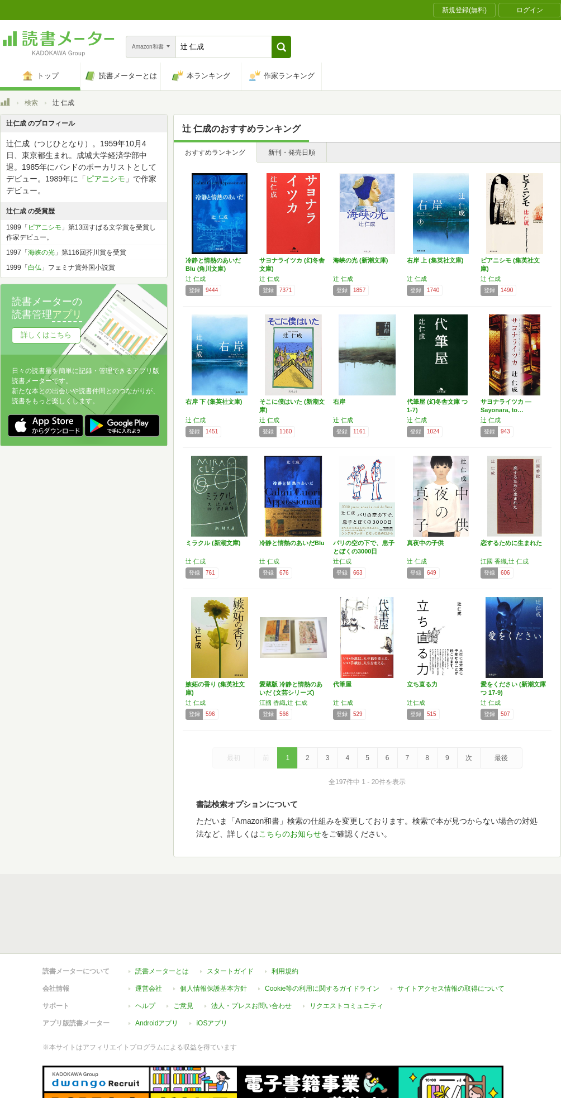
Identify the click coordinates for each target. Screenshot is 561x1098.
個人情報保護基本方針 (213, 937)
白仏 (34, 267)
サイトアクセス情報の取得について (451, 937)
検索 (31, 103)
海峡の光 (41, 252)
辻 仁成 (196, 278)
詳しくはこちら (46, 335)
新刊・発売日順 (291, 152)
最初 (233, 758)
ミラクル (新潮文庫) (213, 543)
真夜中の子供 (425, 543)
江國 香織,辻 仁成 (505, 561)
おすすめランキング (215, 152)
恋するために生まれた (511, 543)
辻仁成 (342, 561)
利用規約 (285, 919)
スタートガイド (230, 919)
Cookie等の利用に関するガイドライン (322, 937)
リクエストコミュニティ (346, 954)
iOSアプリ (211, 971)
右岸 (339, 401)
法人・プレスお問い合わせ (251, 954)
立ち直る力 (422, 684)
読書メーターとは (162, 919)
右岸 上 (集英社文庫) (435, 260)
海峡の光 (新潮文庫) (360, 260)
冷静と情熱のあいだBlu (292, 543)
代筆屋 (342, 684)
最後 (501, 758)
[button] (281, 47)
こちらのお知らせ (290, 833)
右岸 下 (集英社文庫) (214, 401)
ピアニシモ (105, 178)
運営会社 (148, 937)
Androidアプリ (156, 971)
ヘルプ (145, 954)
